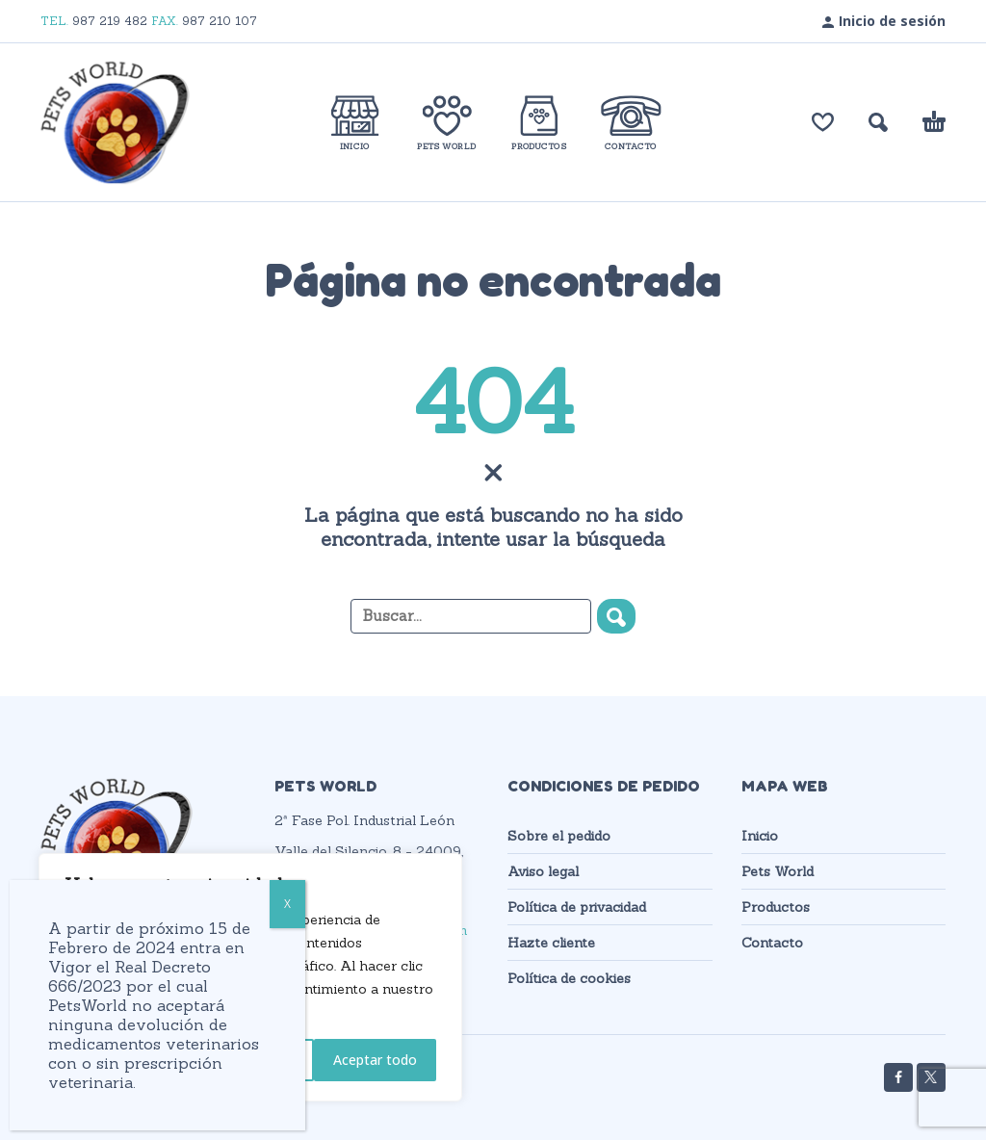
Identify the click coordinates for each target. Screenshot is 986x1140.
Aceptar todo (375, 1059)
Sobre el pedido (558, 835)
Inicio (759, 835)
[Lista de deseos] (823, 122)
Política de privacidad (576, 907)
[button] (878, 122)
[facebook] (898, 1077)
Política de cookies (569, 978)
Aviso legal (543, 871)
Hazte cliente (551, 942)
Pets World (777, 871)
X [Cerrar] (287, 903)
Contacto (772, 942)
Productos (775, 907)
